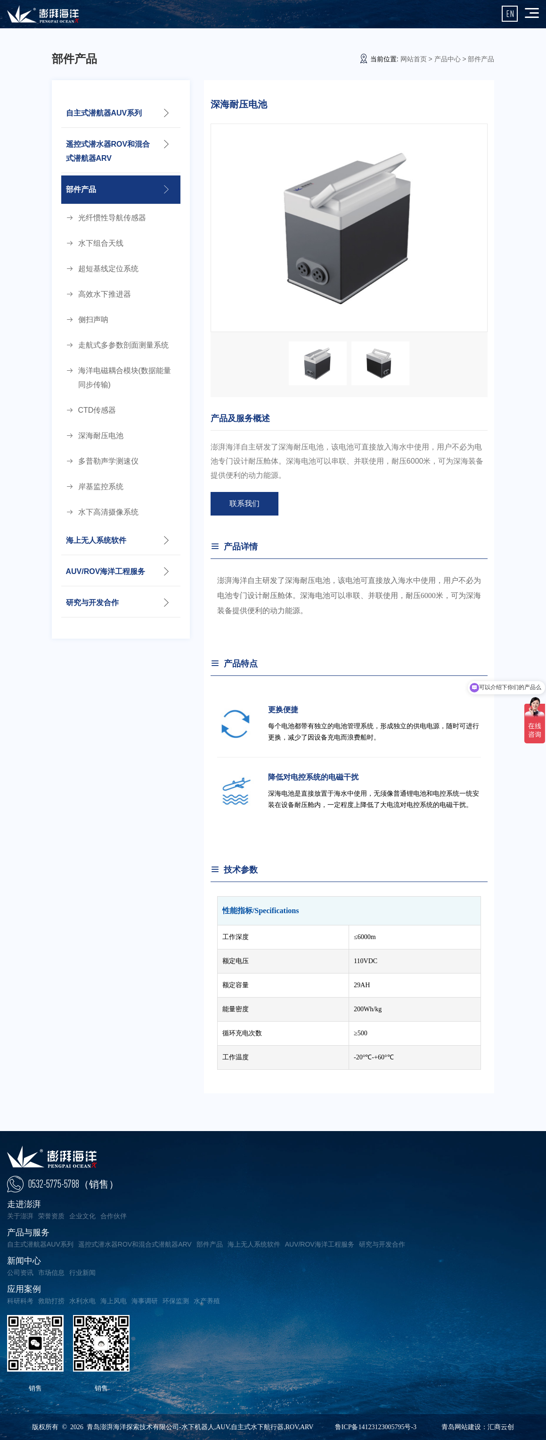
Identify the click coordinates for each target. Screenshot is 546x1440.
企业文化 (82, 1216)
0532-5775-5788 (73, 1184)
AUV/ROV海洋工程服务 (106, 571)
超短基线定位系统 (108, 269)
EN (510, 13)
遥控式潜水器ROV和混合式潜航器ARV (108, 151)
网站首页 (413, 59)
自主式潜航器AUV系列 (104, 113)
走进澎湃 (24, 1204)
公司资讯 (20, 1272)
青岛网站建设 (461, 1427)
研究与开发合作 (92, 603)
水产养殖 (207, 1301)
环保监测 (176, 1301)
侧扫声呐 (93, 320)
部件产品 (81, 189)
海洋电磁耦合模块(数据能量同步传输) (124, 377)
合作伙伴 (113, 1216)
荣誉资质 (51, 1216)
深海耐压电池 (100, 436)
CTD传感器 (97, 410)
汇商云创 (501, 1427)
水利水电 (82, 1301)
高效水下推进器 (104, 294)
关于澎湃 (20, 1216)
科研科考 (20, 1301)
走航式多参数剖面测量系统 (123, 345)
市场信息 (51, 1272)
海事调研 (144, 1301)
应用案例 (24, 1289)
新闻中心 (24, 1260)
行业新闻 (82, 1272)
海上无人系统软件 (96, 540)
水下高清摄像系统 (108, 512)
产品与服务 (28, 1232)
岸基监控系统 (100, 487)
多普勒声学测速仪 (108, 461)
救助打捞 (51, 1301)
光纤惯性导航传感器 (112, 218)
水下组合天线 (100, 243)
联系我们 (244, 503)
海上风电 (113, 1301)
